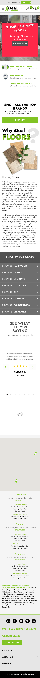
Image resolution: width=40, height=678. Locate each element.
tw (27, 621)
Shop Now (20, 120)
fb (15, 621)
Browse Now (20, 43)
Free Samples (16, 75)
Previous (6, 367)
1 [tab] (7, 394)
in (8, 621)
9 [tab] (27, 394)
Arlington (20, 553)
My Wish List (31, 8)
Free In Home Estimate (21, 66)
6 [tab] (20, 394)
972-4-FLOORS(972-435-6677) (19, 628)
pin (34, 621)
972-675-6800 (20, 530)
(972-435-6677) (14, 2)
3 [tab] (12, 394)
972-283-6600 (20, 500)
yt (21, 621)
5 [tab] (17, 394)
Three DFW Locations (21, 83)
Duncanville (20, 494)
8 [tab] (25, 394)
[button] (16, 481)
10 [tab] (30, 394)
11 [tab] (33, 394)
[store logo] (11, 8)
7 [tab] (22, 394)
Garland (20, 524)
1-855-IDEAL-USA (11, 636)
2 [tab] (10, 394)
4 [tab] (15, 394)
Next (32, 367)
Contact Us (26, 2)
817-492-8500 (20, 560)
